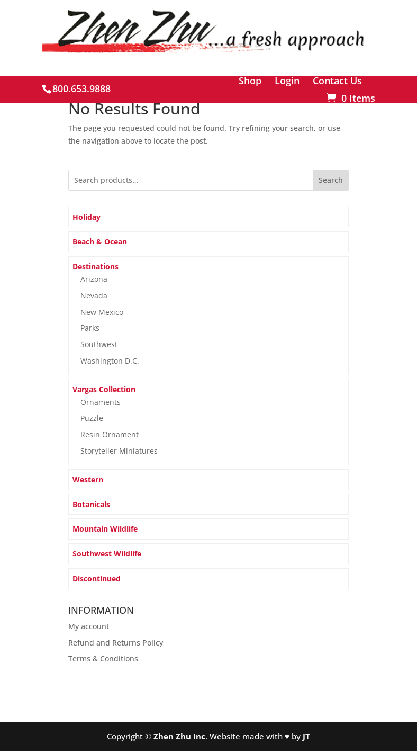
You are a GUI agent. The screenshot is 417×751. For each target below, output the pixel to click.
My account (88, 626)
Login (287, 81)
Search (331, 180)
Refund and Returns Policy (115, 643)
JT (306, 736)
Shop (250, 81)
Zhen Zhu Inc (179, 736)
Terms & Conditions (103, 658)
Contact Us (337, 81)
